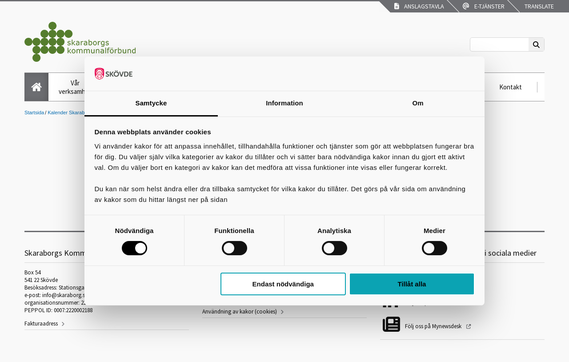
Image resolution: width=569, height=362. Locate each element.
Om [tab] (417, 103)
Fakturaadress (41, 323)
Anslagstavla (419, 6)
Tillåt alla (411, 284)
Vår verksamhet (75, 87)
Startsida (34, 112)
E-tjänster (484, 6)
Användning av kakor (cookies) (239, 311)
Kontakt (510, 87)
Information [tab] (284, 103)
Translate (538, 6)
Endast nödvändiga (283, 284)
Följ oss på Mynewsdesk (434, 326)
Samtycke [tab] (151, 103)
